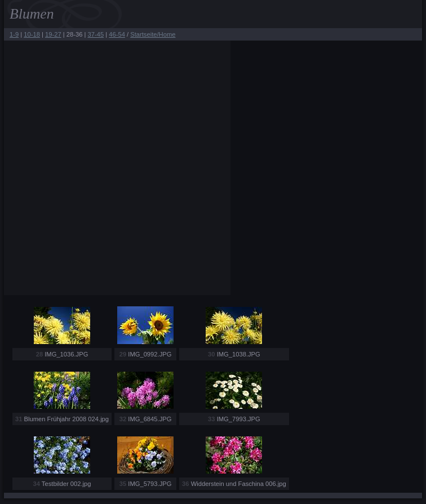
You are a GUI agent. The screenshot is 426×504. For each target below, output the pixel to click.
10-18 (32, 34)
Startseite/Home (152, 34)
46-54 (117, 34)
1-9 (14, 34)
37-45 (96, 34)
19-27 (53, 34)
